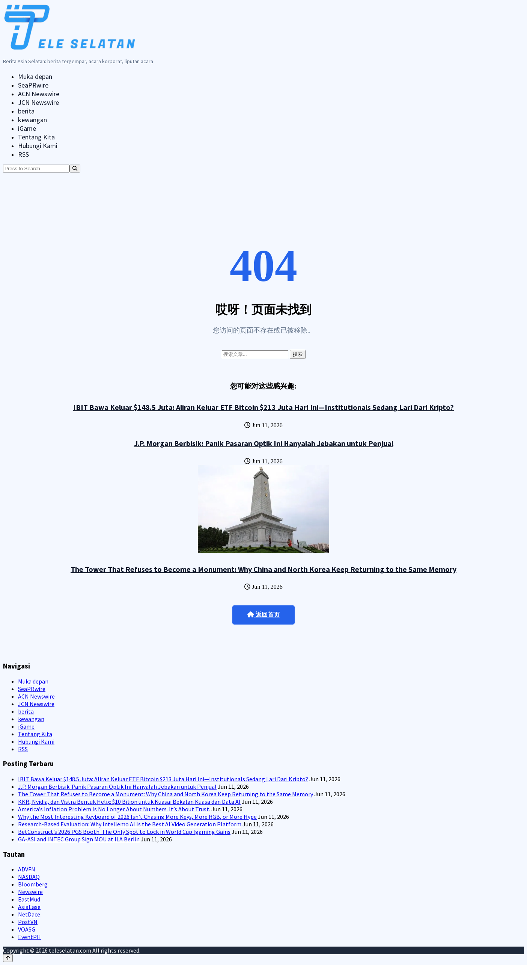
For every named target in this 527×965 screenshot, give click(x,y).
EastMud (29, 899)
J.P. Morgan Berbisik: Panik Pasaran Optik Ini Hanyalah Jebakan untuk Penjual (263, 443)
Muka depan (35, 76)
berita (26, 111)
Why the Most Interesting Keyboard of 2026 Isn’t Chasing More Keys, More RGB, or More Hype (137, 816)
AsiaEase (29, 907)
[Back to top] (8, 958)
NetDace (29, 914)
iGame (27, 128)
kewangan (32, 119)
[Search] (74, 168)
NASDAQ (29, 876)
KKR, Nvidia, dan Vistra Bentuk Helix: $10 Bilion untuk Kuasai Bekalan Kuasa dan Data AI (129, 801)
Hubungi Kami (37, 145)
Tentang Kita (36, 137)
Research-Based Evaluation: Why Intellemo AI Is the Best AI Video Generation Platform (129, 824)
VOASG (26, 929)
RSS (23, 154)
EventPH (29, 937)
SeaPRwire (33, 85)
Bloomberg (33, 884)
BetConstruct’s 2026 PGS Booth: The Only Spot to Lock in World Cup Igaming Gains (124, 831)
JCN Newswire (38, 102)
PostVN (28, 922)
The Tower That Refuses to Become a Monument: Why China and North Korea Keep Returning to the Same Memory (263, 569)
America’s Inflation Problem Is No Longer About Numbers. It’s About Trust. (114, 809)
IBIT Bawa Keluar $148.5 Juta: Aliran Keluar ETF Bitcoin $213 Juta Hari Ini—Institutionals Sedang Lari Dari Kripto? (263, 407)
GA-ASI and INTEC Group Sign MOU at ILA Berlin (79, 839)
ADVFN (26, 869)
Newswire (30, 891)
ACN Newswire (38, 93)
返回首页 (263, 614)
